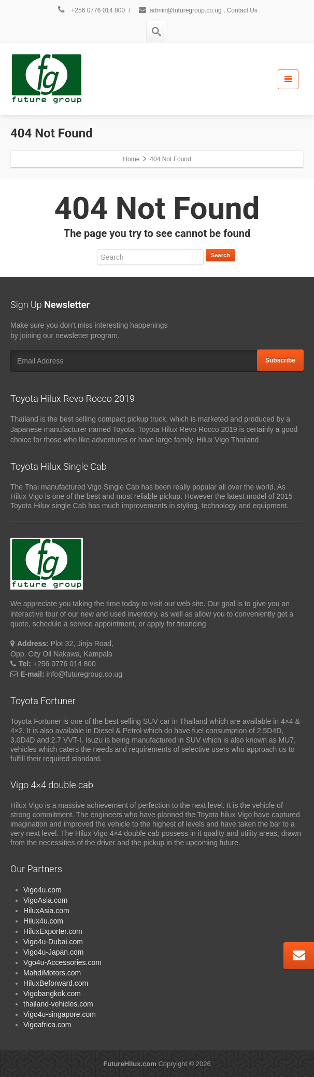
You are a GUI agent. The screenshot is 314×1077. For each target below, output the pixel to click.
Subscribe (280, 360)
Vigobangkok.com (52, 993)
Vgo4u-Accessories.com (62, 962)
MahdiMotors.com (52, 973)
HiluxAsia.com (46, 910)
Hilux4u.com (43, 921)
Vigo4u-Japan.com (53, 952)
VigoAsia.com (45, 900)
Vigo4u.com (42, 890)
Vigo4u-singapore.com (59, 1014)
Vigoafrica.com (47, 1024)
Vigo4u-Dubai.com (53, 942)
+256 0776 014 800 (90, 10)
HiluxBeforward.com (55, 983)
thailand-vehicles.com (59, 1004)
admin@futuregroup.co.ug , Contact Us (198, 10)
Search (220, 255)
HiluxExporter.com (52, 931)
